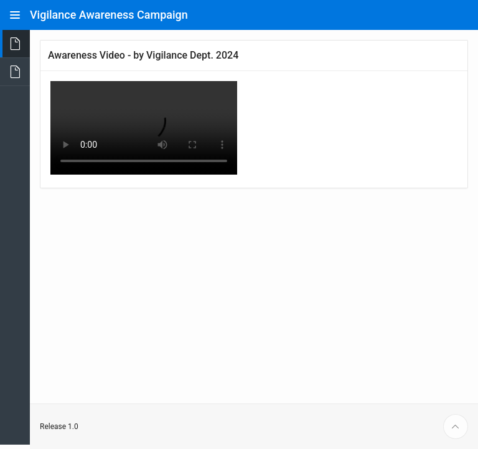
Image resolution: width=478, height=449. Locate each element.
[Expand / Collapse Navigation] (15, 15)
